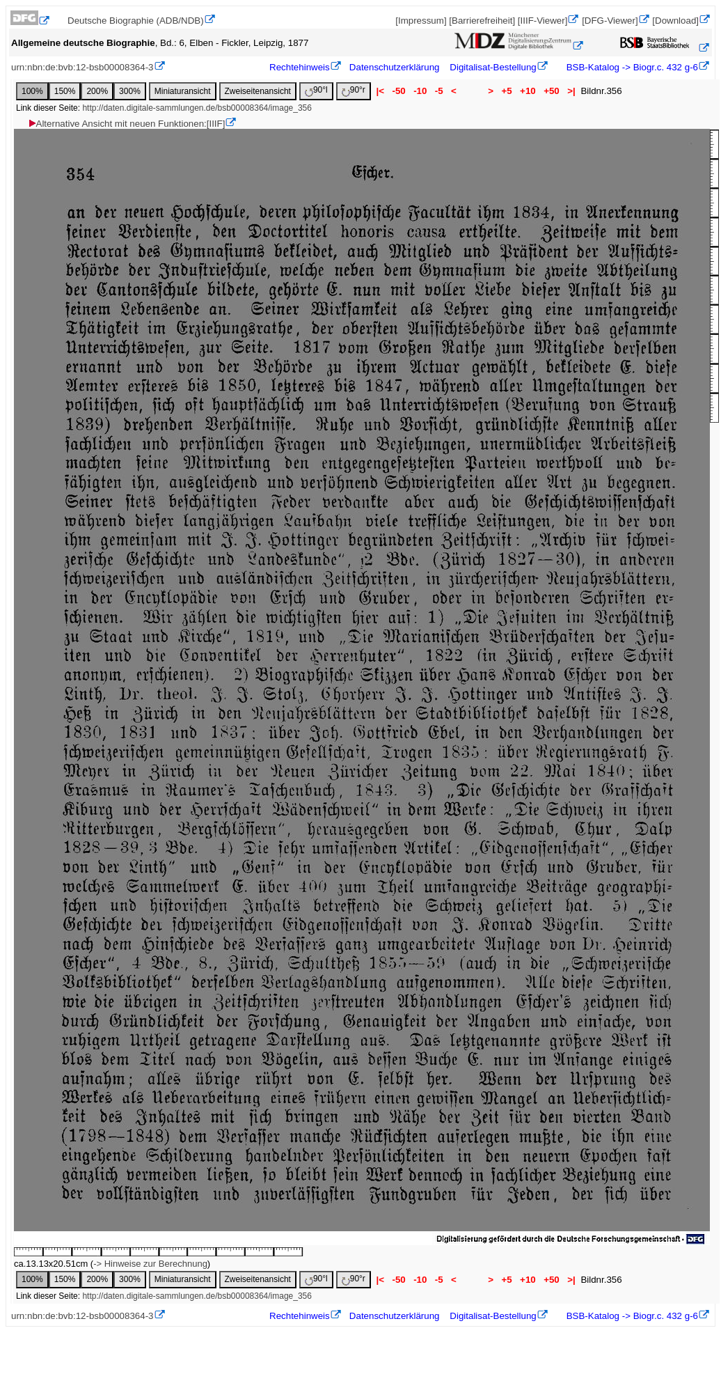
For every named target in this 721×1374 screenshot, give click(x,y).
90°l (316, 91)
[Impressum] (420, 20)
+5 (507, 91)
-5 (438, 91)
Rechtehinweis (299, 67)
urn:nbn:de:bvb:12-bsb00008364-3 (82, 67)
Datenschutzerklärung (394, 67)
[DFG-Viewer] (609, 20)
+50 (551, 91)
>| (571, 91)
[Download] (675, 20)
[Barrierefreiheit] (482, 20)
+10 (527, 91)
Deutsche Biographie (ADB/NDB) (136, 20)
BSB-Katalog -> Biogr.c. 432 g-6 (631, 67)
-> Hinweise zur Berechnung (150, 1263)
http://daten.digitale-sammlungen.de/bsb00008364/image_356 (197, 108)
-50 (399, 91)
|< (380, 91)
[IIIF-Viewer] (543, 20)
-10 (420, 91)
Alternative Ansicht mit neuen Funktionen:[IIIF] (126, 123)
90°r (353, 91)
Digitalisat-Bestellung (493, 67)
